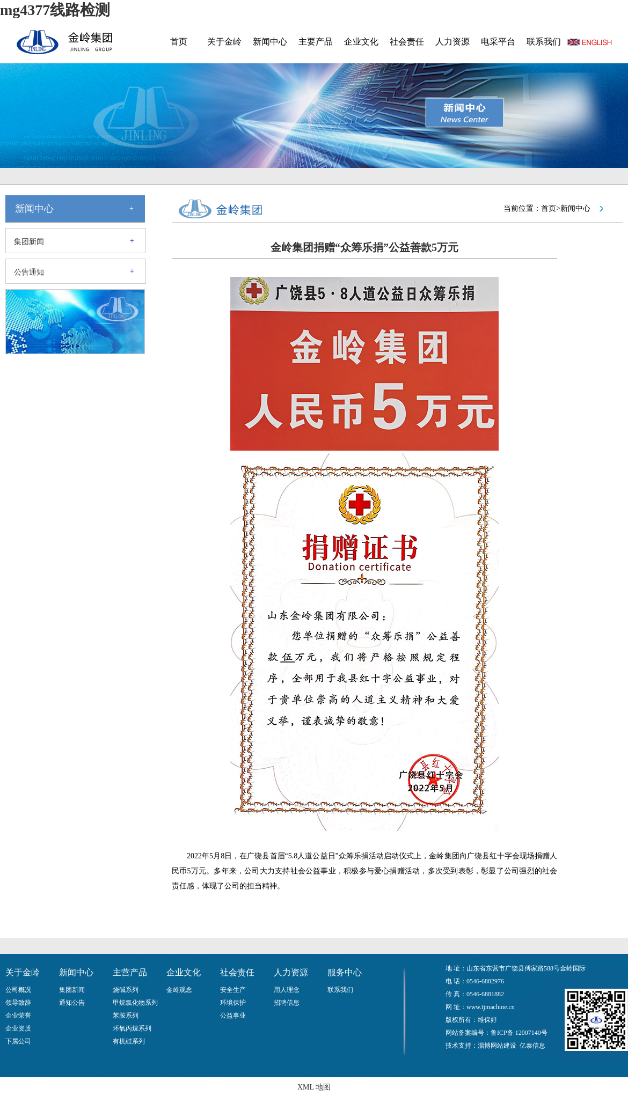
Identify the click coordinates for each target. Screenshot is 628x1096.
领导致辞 (18, 1002)
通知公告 (72, 1002)
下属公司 (18, 1041)
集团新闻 (29, 242)
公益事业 (233, 1015)
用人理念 (287, 990)
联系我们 (544, 41)
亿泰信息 (532, 1045)
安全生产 (233, 990)
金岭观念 (179, 990)
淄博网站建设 (497, 1045)
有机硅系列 (129, 1041)
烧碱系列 (125, 990)
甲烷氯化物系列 (135, 1002)
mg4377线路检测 (55, 10)
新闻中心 (270, 41)
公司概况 (18, 990)
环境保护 (233, 1002)
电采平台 (498, 41)
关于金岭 (224, 41)
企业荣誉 (18, 1015)
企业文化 (361, 41)
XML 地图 (314, 1087)
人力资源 (452, 41)
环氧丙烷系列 (132, 1028)
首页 (178, 41)
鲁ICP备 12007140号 (519, 1032)
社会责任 (407, 41)
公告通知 (29, 272)
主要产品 (315, 41)
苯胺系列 (125, 1015)
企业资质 (18, 1028)
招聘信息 (287, 1002)
